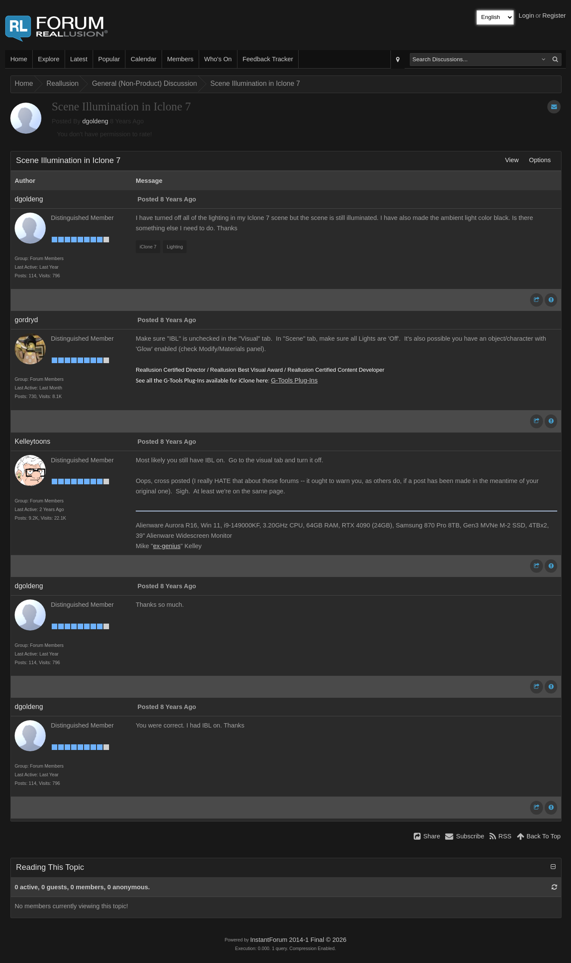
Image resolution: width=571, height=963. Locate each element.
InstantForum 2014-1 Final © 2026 (298, 939)
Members (180, 59)
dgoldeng (95, 121)
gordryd (26, 319)
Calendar (143, 59)
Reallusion (63, 83)
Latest (79, 59)
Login (526, 15)
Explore (49, 59)
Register (554, 15)
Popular (109, 59)
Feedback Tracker (267, 59)
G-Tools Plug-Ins (294, 380)
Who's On (218, 59)
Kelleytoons (32, 441)
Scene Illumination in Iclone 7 (255, 83)
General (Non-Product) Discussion (144, 83)
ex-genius (167, 546)
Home (18, 59)
